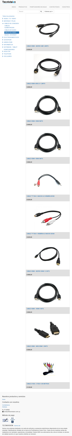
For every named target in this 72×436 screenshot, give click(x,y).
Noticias (4, 407)
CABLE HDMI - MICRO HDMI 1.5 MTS (38, 271)
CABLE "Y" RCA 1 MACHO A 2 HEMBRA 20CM (40, 196)
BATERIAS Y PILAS (9, 21)
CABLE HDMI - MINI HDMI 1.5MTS (37, 346)
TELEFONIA (7, 54)
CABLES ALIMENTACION (9, 26)
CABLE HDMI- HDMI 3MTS (35, 158)
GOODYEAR (7, 40)
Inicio (3, 399)
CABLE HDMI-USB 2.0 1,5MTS (36, 83)
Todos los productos (8, 16)
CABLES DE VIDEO (10, 32)
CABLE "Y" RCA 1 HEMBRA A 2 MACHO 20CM (40, 233)
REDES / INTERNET (10, 35)
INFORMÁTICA (8, 44)
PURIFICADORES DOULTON (9, 50)
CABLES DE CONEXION (11, 23)
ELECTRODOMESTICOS (11, 37)
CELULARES (8, 56)
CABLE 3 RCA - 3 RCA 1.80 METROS (38, 384)
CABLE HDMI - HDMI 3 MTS (35, 308)
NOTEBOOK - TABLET (10, 47)
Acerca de (17, 425)
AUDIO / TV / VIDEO (10, 18)
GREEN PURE (8, 42)
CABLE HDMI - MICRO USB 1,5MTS (37, 46)
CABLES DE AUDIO (10, 30)
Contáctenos (6, 405)
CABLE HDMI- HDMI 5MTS (35, 121)
